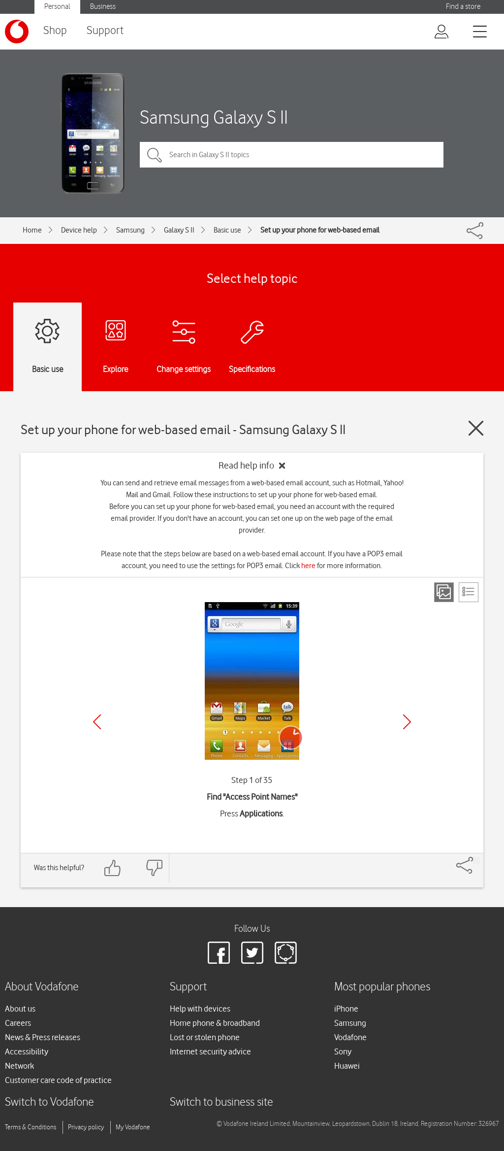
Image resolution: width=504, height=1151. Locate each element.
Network (19, 1066)
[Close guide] (476, 428)
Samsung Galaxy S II (214, 117)
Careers (18, 1023)
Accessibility (26, 1051)
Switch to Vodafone (49, 1102)
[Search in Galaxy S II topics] (291, 155)
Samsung (130, 230)
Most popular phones (382, 987)
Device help (79, 230)
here (308, 565)
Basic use (227, 230)
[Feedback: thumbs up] (112, 868)
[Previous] (97, 721)
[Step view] (444, 592)
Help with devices (200, 1009)
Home (32, 230)
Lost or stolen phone (205, 1037)
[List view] (468, 592)
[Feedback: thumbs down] (154, 868)
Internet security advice (210, 1051)
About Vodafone (42, 987)
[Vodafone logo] (17, 31)
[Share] (476, 860)
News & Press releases (42, 1037)
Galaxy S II (179, 230)
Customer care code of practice (58, 1080)
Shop (55, 31)
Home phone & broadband (215, 1023)
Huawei (347, 1066)
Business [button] (103, 6)
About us (20, 1009)
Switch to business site (221, 1102)
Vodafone (350, 1037)
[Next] (407, 721)
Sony (342, 1051)
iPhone (346, 1009)
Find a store (463, 6)
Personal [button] (57, 6)
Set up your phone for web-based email (319, 230)
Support (105, 31)
